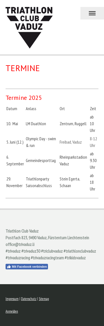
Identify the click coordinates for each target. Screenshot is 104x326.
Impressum (12, 298)
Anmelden (12, 311)
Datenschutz (28, 298)
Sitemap (44, 298)
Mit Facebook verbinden (27, 266)
